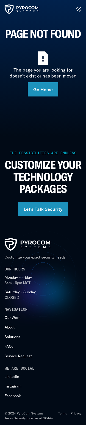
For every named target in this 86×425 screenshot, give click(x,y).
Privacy (76, 413)
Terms (62, 413)
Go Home (43, 89)
